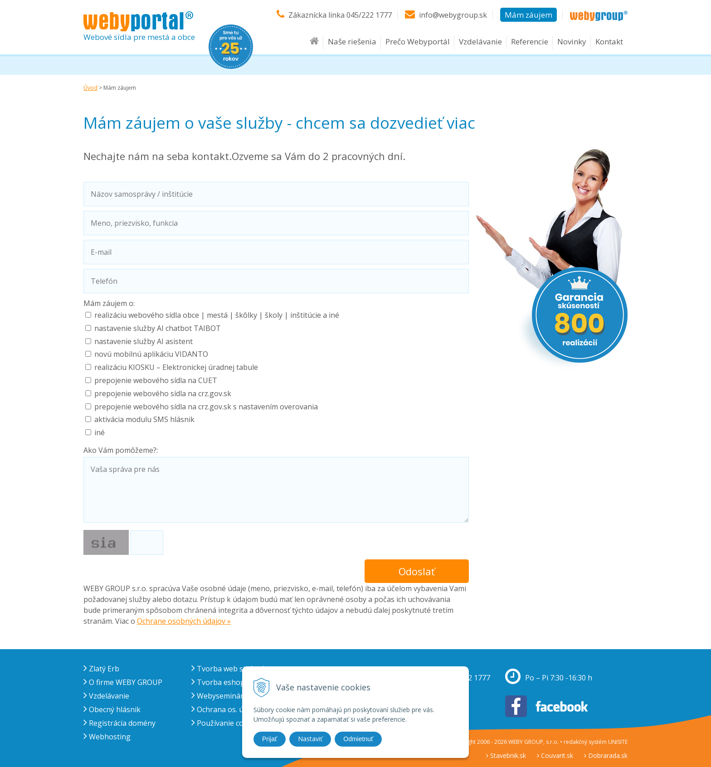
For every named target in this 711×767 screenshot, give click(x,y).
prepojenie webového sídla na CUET (155, 380)
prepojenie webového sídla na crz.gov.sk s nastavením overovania (206, 407)
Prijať (269, 739)
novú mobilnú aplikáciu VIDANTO (151, 354)
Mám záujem (528, 15)
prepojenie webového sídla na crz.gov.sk (162, 393)
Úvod (90, 88)
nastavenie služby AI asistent (143, 341)
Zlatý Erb (101, 669)
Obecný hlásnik (112, 709)
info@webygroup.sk (453, 15)
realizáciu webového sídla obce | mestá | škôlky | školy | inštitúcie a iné (216, 315)
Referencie (529, 41)
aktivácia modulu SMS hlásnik (144, 419)
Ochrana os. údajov (226, 709)
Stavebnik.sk (506, 755)
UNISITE (618, 742)
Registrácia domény (119, 723)
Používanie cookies (226, 723)
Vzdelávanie (480, 41)
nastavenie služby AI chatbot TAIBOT (157, 328)
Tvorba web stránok (228, 669)
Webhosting (107, 737)
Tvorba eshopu (220, 682)
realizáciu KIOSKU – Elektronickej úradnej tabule (176, 367)
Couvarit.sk (555, 755)
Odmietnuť (358, 739)
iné (99, 432)
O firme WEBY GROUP (122, 682)
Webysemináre (219, 696)
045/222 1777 (369, 15)
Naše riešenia (352, 41)
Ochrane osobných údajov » (184, 621)
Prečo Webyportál (417, 41)
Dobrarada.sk (606, 755)
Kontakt (609, 41)
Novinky (571, 41)
